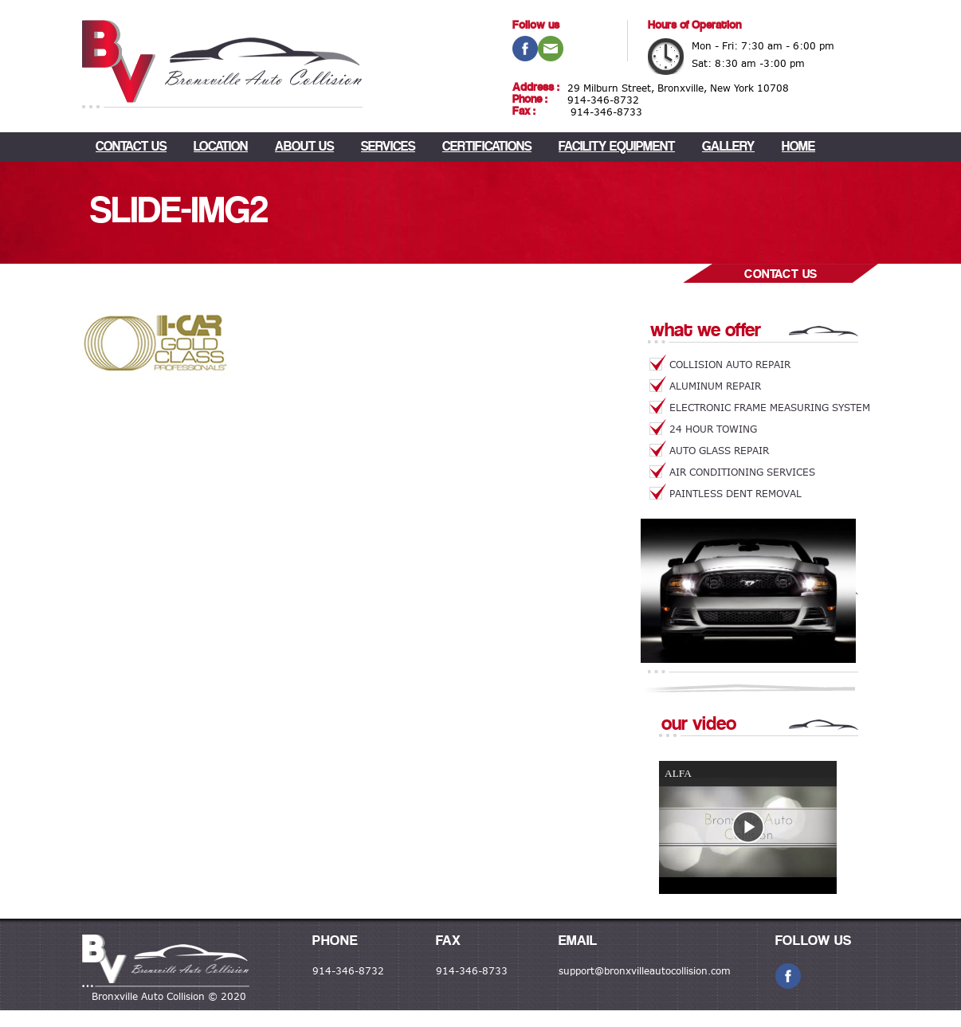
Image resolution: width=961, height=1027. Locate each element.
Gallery (728, 147)
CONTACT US (131, 147)
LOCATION (221, 147)
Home (798, 147)
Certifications (486, 147)
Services (388, 147)
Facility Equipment (617, 147)
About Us (304, 147)
